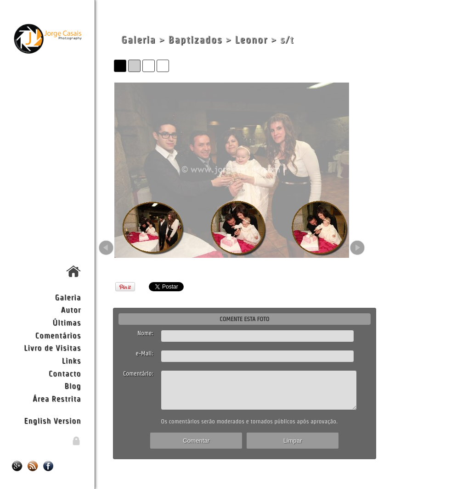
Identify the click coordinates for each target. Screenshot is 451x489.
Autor (71, 309)
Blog (72, 385)
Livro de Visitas (52, 347)
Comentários (58, 335)
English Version (52, 420)
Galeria (68, 297)
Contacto (65, 373)
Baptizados (195, 39)
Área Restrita (57, 398)
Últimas (66, 322)
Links (71, 360)
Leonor (251, 39)
